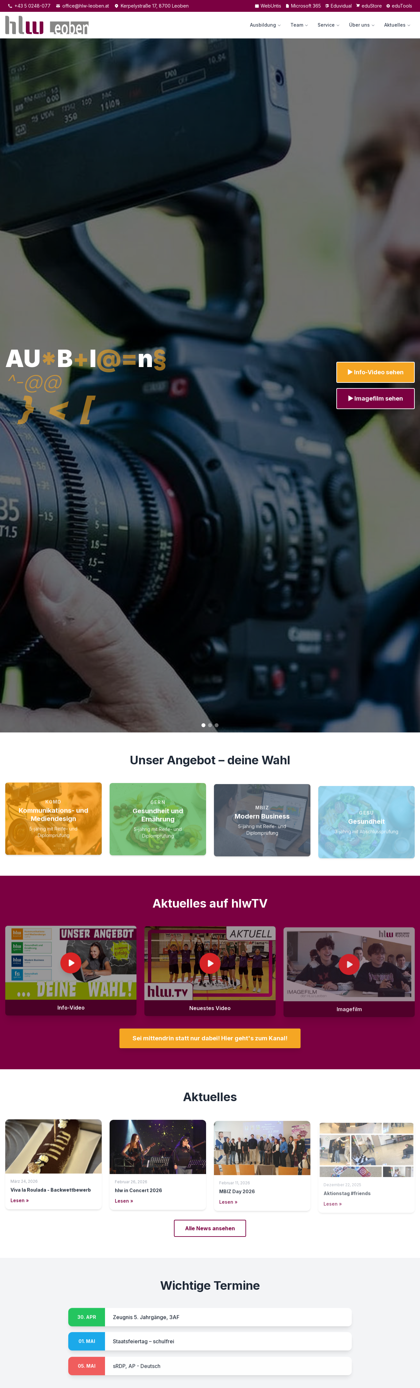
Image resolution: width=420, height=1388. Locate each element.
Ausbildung (265, 25)
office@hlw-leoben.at (82, 6)
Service (329, 25)
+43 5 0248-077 (29, 6)
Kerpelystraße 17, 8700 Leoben (151, 6)
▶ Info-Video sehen (375, 372)
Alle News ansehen (210, 1228)
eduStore (369, 6)
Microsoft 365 (303, 6)
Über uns (362, 25)
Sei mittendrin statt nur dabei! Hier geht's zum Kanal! (210, 1038)
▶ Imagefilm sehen (375, 398)
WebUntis (268, 6)
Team (299, 25)
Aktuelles (397, 25)
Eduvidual (338, 6)
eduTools (399, 6)
